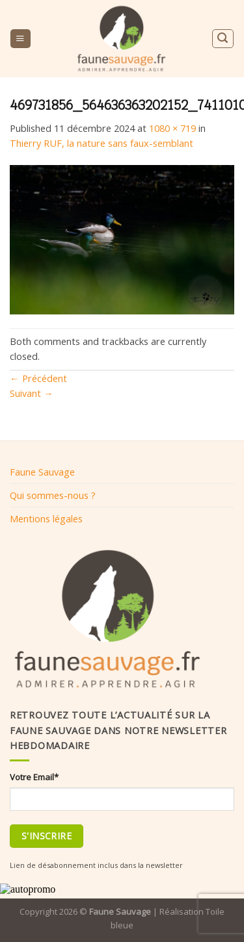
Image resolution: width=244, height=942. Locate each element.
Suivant (31, 393)
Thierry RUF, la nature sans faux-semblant (101, 142)
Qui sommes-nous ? (53, 495)
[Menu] (20, 39)
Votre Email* (34, 777)
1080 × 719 (172, 127)
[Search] (222, 38)
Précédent (38, 378)
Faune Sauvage (42, 471)
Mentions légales (46, 518)
